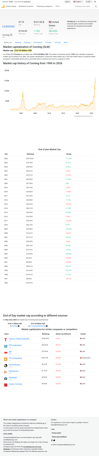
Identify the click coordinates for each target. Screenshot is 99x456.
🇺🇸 (77, 2)
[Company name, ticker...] (85, 6)
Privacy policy (56, 433)
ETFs (57, 6)
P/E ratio (48, 42)
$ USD (88, 2)
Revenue (18, 42)
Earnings (27, 42)
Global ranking (11, 6)
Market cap (8, 42)
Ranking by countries (26, 6)
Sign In (67, 2)
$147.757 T (27, 1)
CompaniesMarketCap (38, 326)
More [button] (65, 42)
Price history (37, 42)
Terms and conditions (59, 437)
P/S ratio (58, 42)
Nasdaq (14, 326)
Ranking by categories (44, 6)
